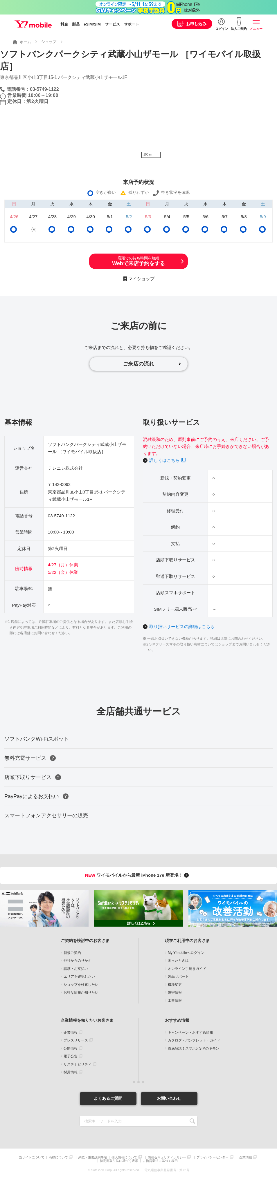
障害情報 (175, 992)
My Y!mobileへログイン (186, 953)
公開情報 (71, 1048)
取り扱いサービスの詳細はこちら (182, 626)
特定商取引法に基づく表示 (119, 1160)
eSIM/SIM (92, 24)
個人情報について (124, 1157)
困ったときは (178, 961)
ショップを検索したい (81, 985)
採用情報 (71, 1072)
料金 (64, 24)
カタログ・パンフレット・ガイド (194, 1040)
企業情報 (71, 1032)
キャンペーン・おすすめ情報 (190, 1032)
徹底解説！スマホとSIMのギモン (193, 1048)
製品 (76, 24)
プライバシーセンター (213, 1157)
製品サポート (178, 976)
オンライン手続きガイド (187, 969)
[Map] (207, 117)
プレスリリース (76, 1040)
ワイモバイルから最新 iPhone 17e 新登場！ (137, 875)
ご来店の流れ (138, 364)
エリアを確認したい (79, 976)
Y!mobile (33, 24)
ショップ (48, 41)
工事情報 (175, 1001)
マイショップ (141, 278)
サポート (131, 24)
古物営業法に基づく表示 (160, 1160)
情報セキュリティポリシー (167, 1157)
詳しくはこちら (164, 460)
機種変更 (175, 985)
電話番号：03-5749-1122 (33, 89)
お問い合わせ (169, 1098)
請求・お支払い (76, 969)
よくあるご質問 (108, 1098)
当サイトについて (31, 1157)
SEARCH (192, 1121)
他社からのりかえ (77, 961)
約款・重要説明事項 (92, 1157)
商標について (58, 1157)
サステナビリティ (77, 1064)
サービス (112, 24)
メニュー (256, 28)
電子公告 (71, 1056)
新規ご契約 (72, 953)
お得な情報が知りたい (81, 992)
